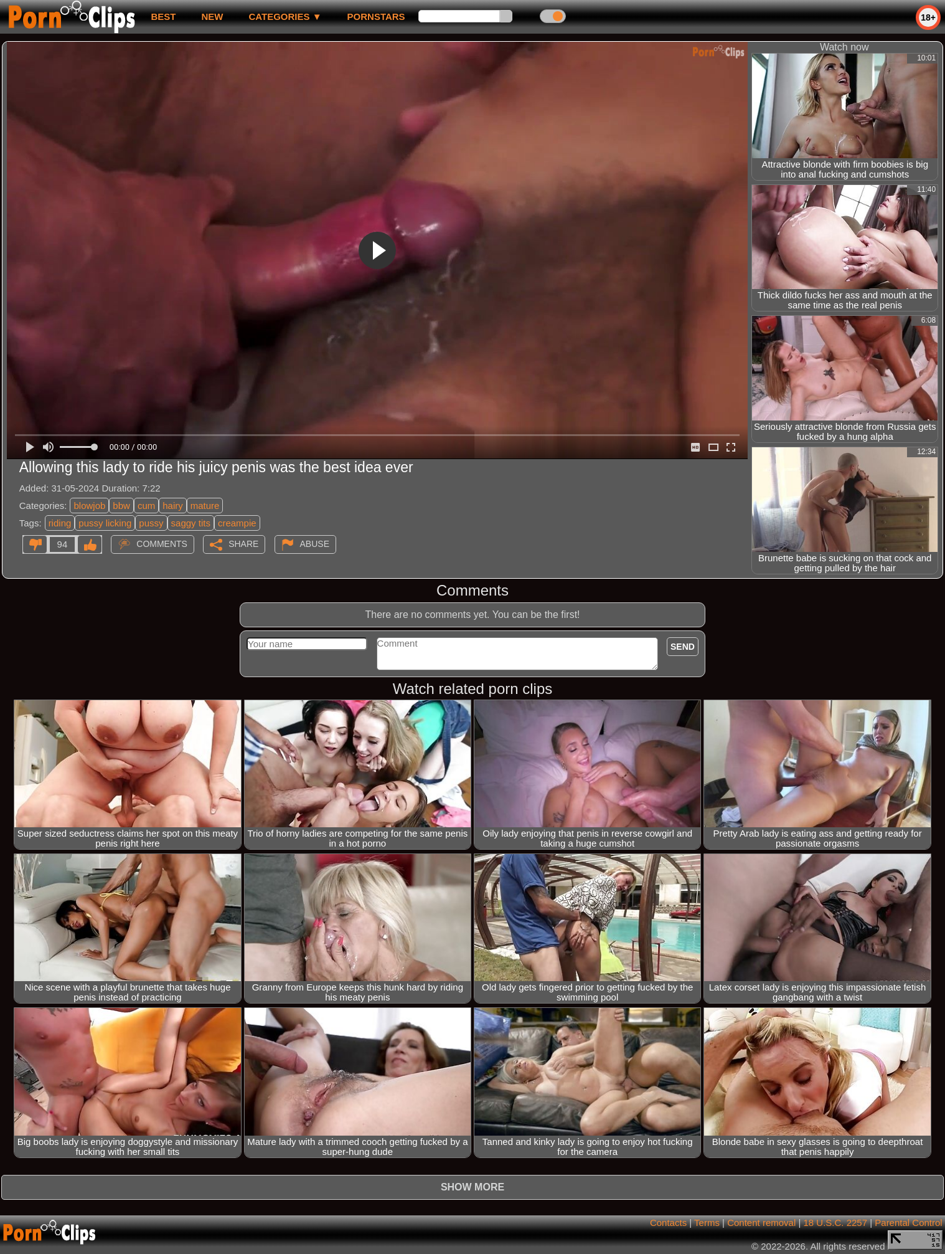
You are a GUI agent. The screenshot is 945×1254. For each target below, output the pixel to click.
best (163, 16)
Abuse (314, 544)
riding (60, 523)
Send (682, 647)
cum (146, 505)
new (212, 16)
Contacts (668, 1222)
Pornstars (376, 16)
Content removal (761, 1222)
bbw (121, 505)
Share (243, 544)
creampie (237, 523)
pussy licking (104, 523)
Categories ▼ (284, 16)
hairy (172, 505)
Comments (161, 544)
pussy (151, 523)
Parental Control (908, 1222)
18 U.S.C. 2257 (835, 1222)
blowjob (89, 505)
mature (205, 505)
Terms (707, 1222)
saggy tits (190, 523)
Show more (472, 1187)
